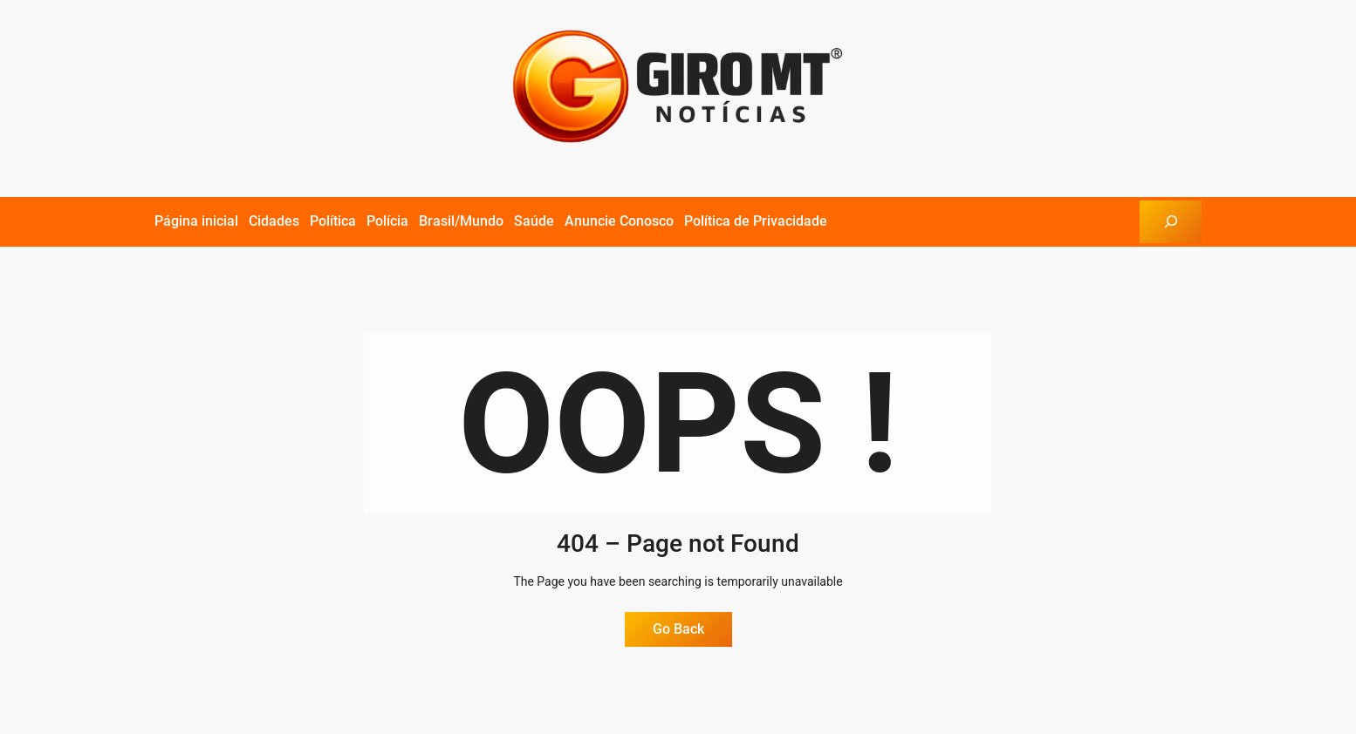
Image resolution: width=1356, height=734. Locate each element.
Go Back (678, 629)
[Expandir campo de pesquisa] (1171, 221)
